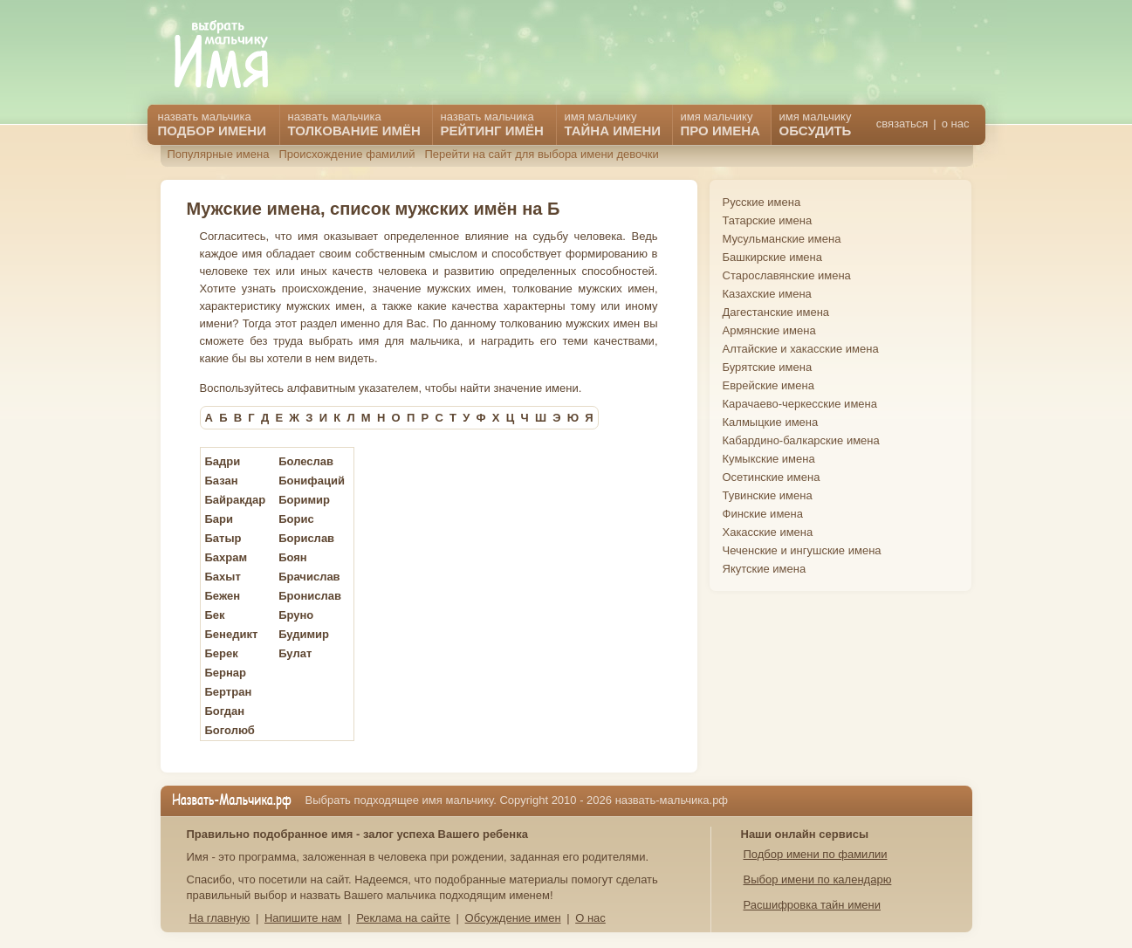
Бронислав (309, 595)
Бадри (223, 461)
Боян (292, 557)
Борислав (306, 538)
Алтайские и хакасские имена (801, 348)
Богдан (225, 711)
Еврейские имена (768, 385)
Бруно (295, 615)
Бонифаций (311, 480)
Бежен (223, 595)
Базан (221, 480)
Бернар (226, 672)
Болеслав (305, 461)
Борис (295, 519)
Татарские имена (768, 220)
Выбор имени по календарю (818, 879)
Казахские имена (767, 293)
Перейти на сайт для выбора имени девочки (541, 154)
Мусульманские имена (782, 238)
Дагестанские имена (776, 312)
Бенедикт (231, 634)
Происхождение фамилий (346, 154)
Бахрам (226, 557)
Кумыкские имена (769, 458)
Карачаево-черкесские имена (800, 403)
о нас (956, 123)
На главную (219, 917)
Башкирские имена (773, 257)
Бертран (228, 691)
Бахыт (223, 576)
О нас (590, 917)
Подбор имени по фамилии (816, 854)
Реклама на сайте (403, 917)
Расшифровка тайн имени (813, 904)
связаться (902, 123)
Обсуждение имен (513, 917)
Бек (215, 615)
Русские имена (762, 202)
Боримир (304, 499)
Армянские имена (769, 330)
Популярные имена (219, 154)
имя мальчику (815, 124)
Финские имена (763, 513)
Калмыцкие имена (771, 422)
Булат (295, 653)
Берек (221, 653)
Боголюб (230, 730)
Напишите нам (303, 917)
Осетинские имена (771, 477)
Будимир (303, 634)
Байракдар (235, 499)
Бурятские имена (768, 367)
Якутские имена (764, 568)
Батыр (223, 538)
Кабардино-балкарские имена (801, 440)
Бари (219, 519)
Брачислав (309, 576)
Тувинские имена (768, 495)
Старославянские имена (787, 275)
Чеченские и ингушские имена (802, 550)
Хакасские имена (768, 532)
